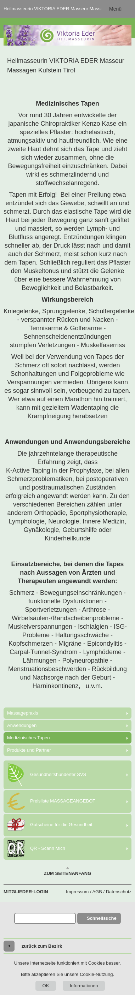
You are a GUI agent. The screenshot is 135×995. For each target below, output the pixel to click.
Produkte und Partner (29, 750)
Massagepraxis (22, 713)
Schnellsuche (102, 918)
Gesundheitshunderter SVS (46, 775)
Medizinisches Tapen (28, 737)
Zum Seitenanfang (67, 871)
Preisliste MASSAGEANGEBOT (51, 801)
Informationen (84, 985)
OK (46, 985)
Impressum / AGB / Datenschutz (98, 891)
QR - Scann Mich (36, 848)
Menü (115, 9)
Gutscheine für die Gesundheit (49, 825)
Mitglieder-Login (26, 891)
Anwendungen (21, 725)
